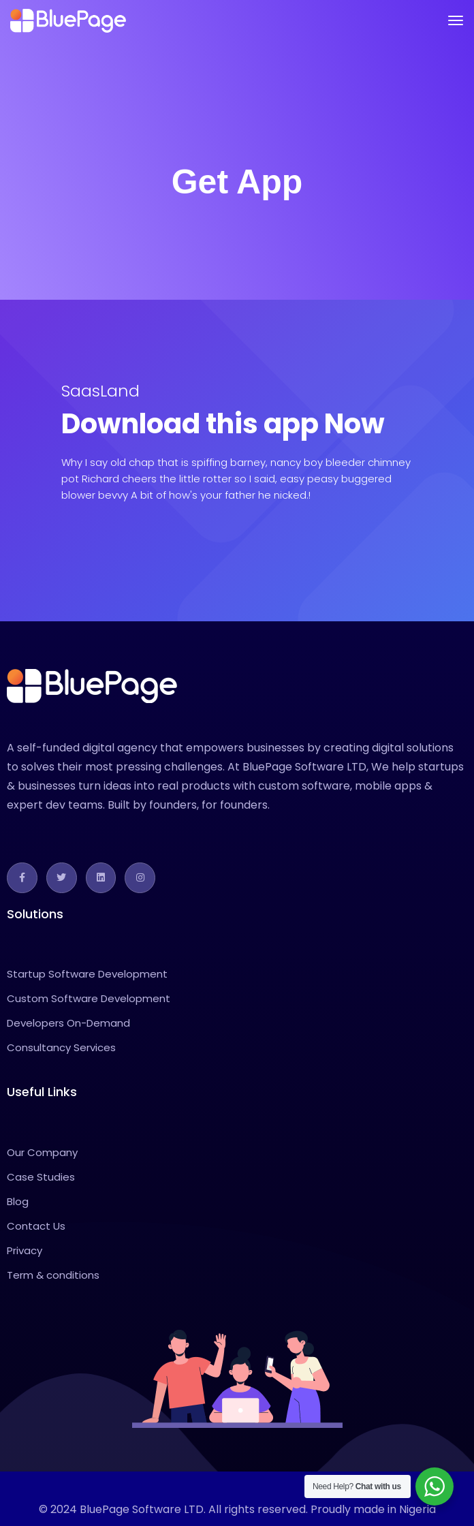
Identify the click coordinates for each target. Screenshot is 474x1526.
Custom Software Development (88, 998)
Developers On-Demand (68, 1023)
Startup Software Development (87, 974)
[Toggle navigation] (455, 20)
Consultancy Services (61, 1047)
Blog (18, 1201)
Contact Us (36, 1226)
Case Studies (41, 1177)
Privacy (24, 1250)
